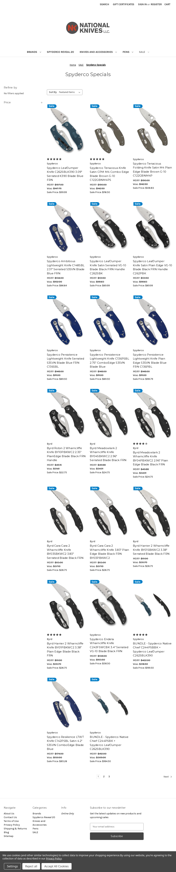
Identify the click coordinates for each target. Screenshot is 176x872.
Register (156, 4)
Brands (34, 52)
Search (104, 4)
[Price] (23, 102)
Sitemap (8, 836)
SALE (144, 52)
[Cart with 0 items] (167, 4)
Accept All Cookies (56, 866)
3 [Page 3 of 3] (109, 776)
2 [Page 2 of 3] (104, 776)
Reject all (31, 866)
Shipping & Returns (15, 828)
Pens (128, 52)
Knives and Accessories (98, 52)
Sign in (142, 4)
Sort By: (53, 92)
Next (167, 777)
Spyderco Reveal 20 (60, 52)
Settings (12, 866)
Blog (6, 832)
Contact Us (10, 817)
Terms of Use (11, 821)
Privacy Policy (12, 824)
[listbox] (70, 92)
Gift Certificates (123, 4)
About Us (9, 813)
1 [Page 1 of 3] (98, 776)
